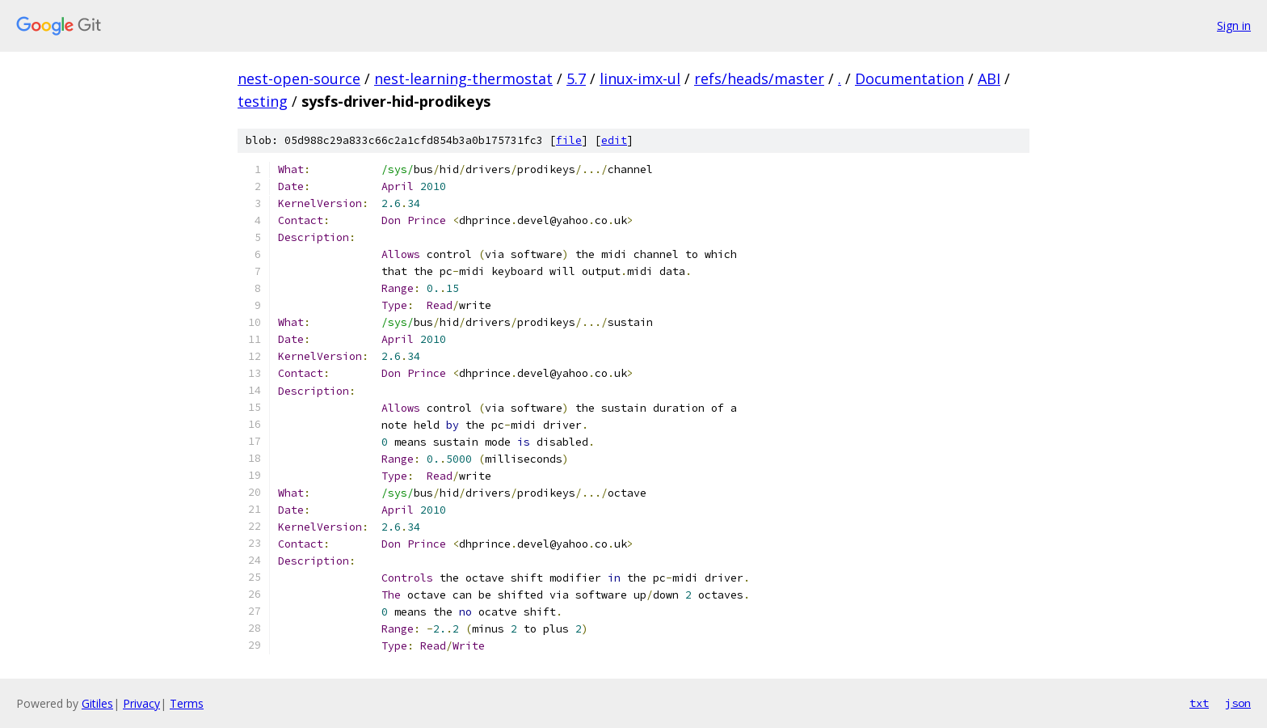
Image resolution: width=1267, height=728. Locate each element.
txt (1199, 703)
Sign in (1234, 25)
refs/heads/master (759, 78)
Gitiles (97, 703)
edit (614, 140)
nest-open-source (299, 78)
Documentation (909, 78)
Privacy (141, 703)
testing (263, 101)
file (569, 140)
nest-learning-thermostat (463, 78)
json (1238, 703)
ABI (989, 78)
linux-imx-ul (640, 78)
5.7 (576, 78)
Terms (187, 703)
